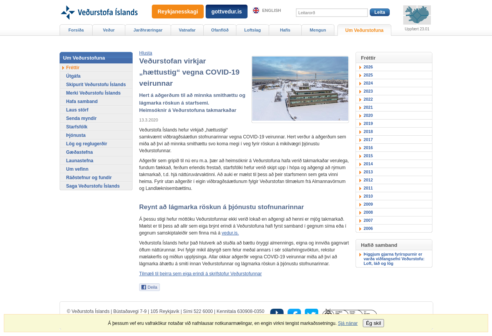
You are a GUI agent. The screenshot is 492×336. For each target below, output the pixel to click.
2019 (368, 123)
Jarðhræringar (147, 30)
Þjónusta (76, 135)
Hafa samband (82, 101)
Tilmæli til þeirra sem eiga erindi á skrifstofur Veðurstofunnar (200, 273)
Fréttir (73, 67)
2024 (368, 83)
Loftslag (252, 30)
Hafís (285, 30)
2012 (368, 180)
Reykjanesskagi (178, 11)
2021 (368, 107)
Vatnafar (187, 30)
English (271, 10)
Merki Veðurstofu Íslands (93, 93)
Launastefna (79, 160)
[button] (145, 53)
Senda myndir (81, 118)
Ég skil (373, 323)
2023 (368, 91)
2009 (368, 204)
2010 (368, 196)
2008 (368, 212)
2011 (368, 188)
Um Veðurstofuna (364, 30)
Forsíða (76, 30)
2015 (368, 155)
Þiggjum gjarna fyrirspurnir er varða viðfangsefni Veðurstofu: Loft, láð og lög (394, 259)
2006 (368, 228)
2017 (368, 139)
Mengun (318, 30)
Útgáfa (73, 76)
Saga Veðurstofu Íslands (93, 186)
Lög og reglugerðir (86, 143)
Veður (109, 30)
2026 (368, 67)
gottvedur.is (226, 11)
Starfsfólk (76, 127)
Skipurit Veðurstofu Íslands (96, 84)
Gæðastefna (79, 152)
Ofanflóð (219, 30)
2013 (368, 172)
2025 (368, 75)
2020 (368, 115)
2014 (368, 163)
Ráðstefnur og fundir (89, 177)
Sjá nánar (347, 323)
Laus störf (77, 110)
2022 (368, 99)
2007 (368, 220)
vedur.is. (230, 233)
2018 (368, 131)
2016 (368, 147)
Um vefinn (77, 169)
